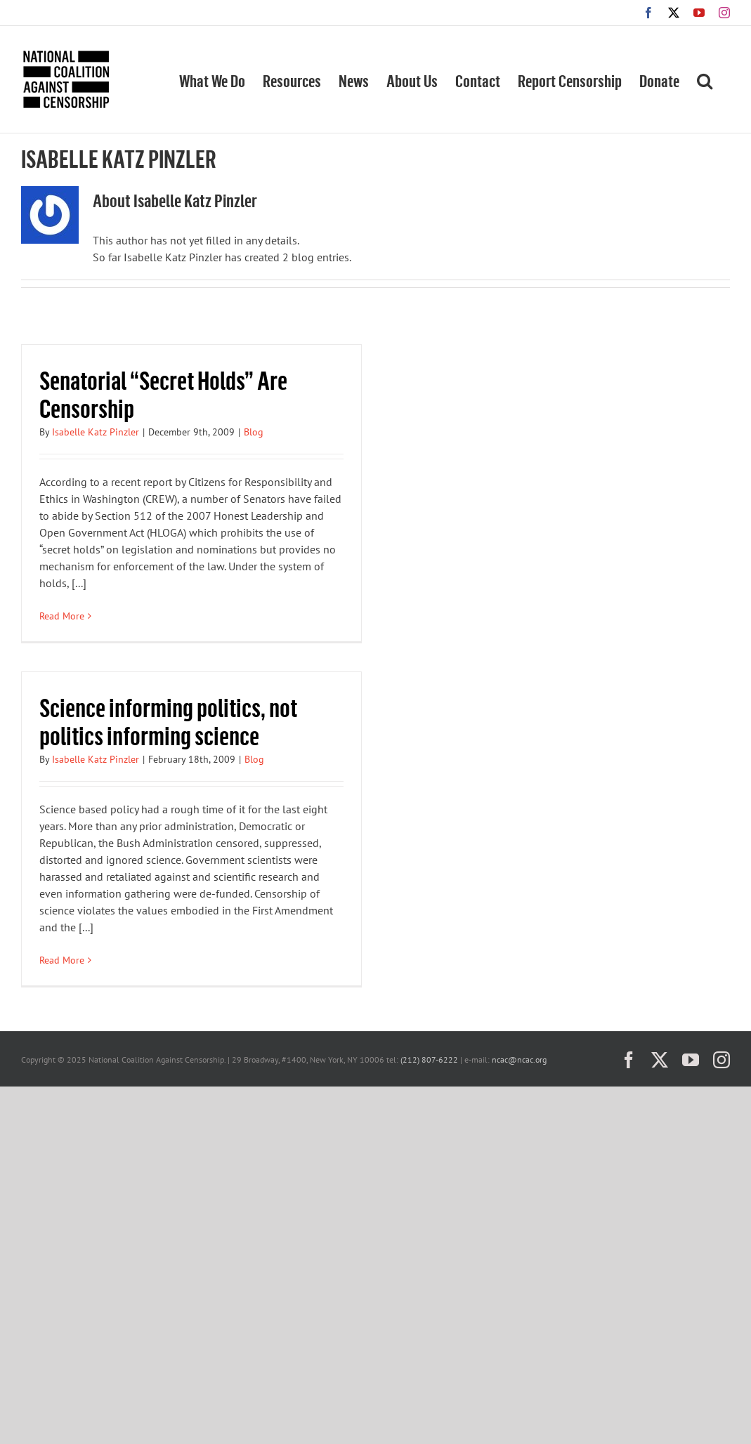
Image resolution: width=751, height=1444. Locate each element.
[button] (704, 79)
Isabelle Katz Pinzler (95, 432)
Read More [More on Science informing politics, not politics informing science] (61, 960)
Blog (253, 432)
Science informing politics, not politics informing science (168, 721)
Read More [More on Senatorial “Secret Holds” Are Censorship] (61, 616)
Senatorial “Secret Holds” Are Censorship (163, 394)
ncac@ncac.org (519, 1059)
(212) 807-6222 (429, 1059)
